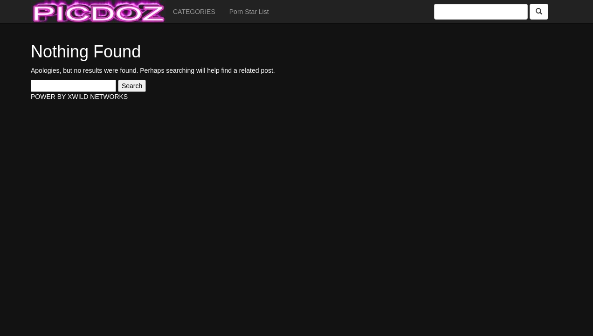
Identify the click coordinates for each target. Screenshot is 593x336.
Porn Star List (249, 11)
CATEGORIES (194, 11)
